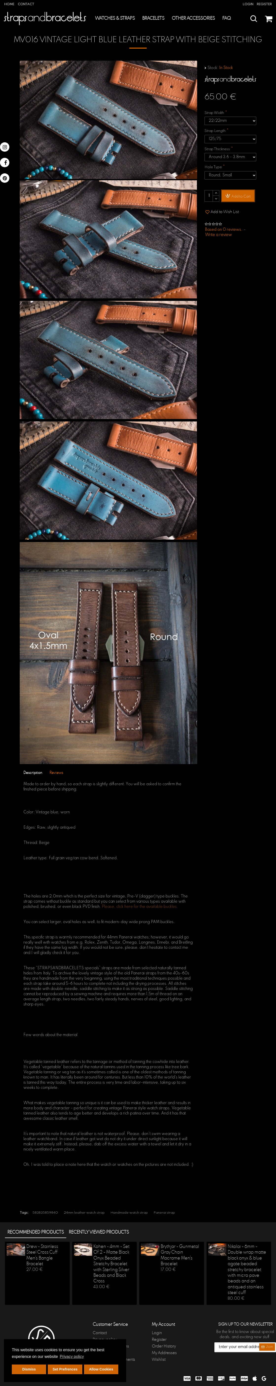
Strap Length (215, 131)
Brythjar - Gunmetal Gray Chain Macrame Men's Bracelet (180, 1255)
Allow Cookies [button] (101, 1369)
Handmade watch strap (129, 1212)
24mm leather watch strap (84, 1212)
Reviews (56, 773)
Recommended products (35, 1232)
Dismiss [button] (29, 1369)
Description (32, 773)
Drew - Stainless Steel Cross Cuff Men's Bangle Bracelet (42, 1255)
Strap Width (214, 113)
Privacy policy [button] (72, 1356)
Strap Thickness (217, 149)
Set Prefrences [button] (65, 1369)
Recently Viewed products (99, 1232)
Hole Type (213, 167)
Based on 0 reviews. (223, 230)
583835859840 (45, 1212)
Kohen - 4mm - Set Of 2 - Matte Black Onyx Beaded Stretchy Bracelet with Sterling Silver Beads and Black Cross (111, 1263)
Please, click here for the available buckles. (140, 907)
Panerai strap (164, 1212)
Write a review (218, 235)
